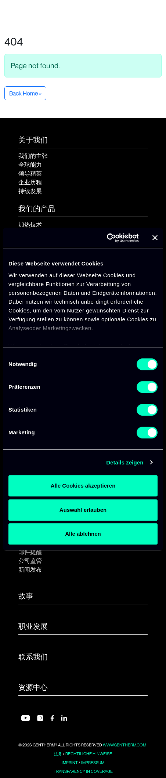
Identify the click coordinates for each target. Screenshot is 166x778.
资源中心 (33, 687)
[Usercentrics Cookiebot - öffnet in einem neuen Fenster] (107, 238)
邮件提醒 (30, 552)
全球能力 (30, 164)
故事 (25, 595)
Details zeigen (124, 462)
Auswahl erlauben (83, 510)
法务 (58, 753)
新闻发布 (30, 569)
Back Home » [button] (25, 93)
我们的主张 (33, 155)
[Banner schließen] (155, 237)
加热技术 (30, 224)
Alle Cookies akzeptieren (83, 485)
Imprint (70, 762)
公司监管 (30, 560)
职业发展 (33, 626)
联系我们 (33, 656)
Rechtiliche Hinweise (88, 753)
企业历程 (30, 182)
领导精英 (30, 173)
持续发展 (30, 191)
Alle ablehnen (83, 534)
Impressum (92, 762)
